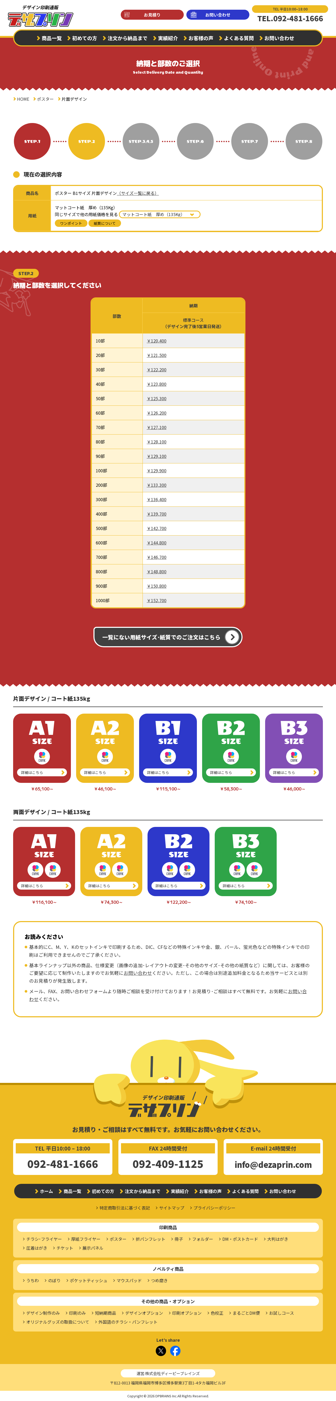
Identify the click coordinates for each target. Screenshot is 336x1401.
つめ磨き (159, 1280)
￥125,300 (156, 398)
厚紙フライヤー (86, 1239)
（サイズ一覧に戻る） (138, 193)
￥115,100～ (168, 788)
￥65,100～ (42, 788)
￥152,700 (156, 600)
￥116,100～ (44, 902)
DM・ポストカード (240, 1239)
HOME (23, 99)
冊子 (179, 1239)
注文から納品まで (128, 37)
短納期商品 (105, 1313)
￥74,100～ (245, 902)
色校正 (217, 1313)
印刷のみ (77, 1313)
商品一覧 (52, 37)
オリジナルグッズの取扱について (57, 1322)
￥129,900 (156, 470)
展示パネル (92, 1248)
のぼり (54, 1280)
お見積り (152, 15)
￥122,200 (156, 369)
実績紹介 (168, 37)
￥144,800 (156, 542)
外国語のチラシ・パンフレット (128, 1322)
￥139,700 (156, 514)
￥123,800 (156, 384)
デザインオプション (144, 1313)
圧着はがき (36, 1248)
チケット (64, 1248)
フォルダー (202, 1239)
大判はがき (277, 1239)
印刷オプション (187, 1313)
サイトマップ (171, 1208)
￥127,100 (156, 427)
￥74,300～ (111, 902)
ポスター (45, 99)
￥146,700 (156, 557)
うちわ (32, 1280)
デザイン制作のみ (43, 1313)
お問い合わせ (217, 15)
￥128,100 (156, 442)
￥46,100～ (105, 788)
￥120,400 (156, 341)
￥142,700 (156, 528)
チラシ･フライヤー (44, 1239)
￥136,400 (156, 499)
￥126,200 (156, 413)
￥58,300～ (231, 788)
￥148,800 (156, 571)
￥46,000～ (294, 788)
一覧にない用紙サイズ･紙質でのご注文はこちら (161, 637)
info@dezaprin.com (273, 1164)
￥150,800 (156, 586)
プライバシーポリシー (214, 1208)
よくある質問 (239, 37)
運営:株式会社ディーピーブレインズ (168, 1373)
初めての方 (84, 37)
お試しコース (281, 1313)
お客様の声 (200, 37)
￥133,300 (156, 485)
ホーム (46, 1191)
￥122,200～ (178, 902)
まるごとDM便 (246, 1313)
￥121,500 (156, 355)
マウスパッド (129, 1280)
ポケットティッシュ (88, 1280)
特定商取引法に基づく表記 (124, 1208)
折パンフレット (150, 1239)
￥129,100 (156, 456)
